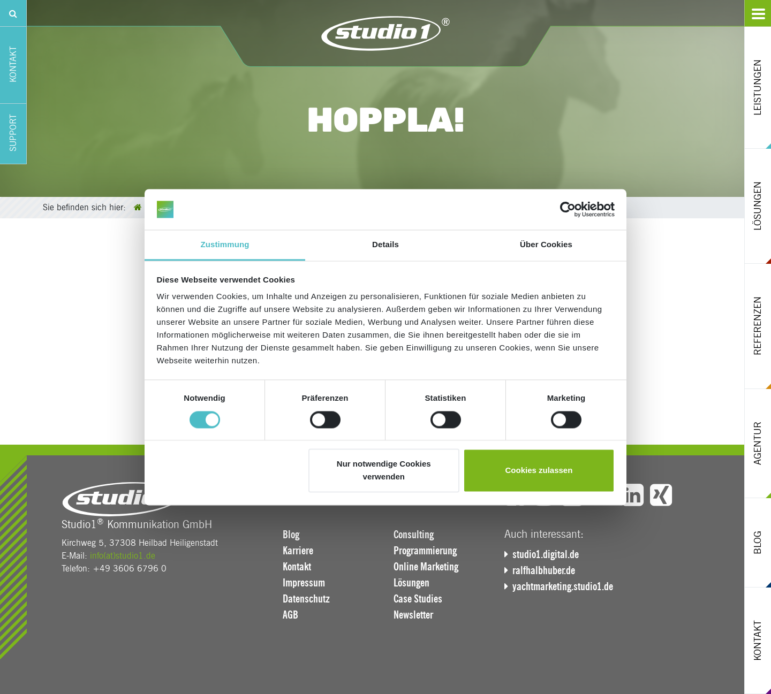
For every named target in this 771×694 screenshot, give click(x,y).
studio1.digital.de (545, 554)
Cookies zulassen (538, 470)
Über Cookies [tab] (546, 244)
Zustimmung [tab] (225, 244)
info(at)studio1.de (122, 556)
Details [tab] (385, 244)
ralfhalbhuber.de (543, 570)
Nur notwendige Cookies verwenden (384, 471)
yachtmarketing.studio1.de (562, 586)
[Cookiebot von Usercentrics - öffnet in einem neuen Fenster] (568, 209)
